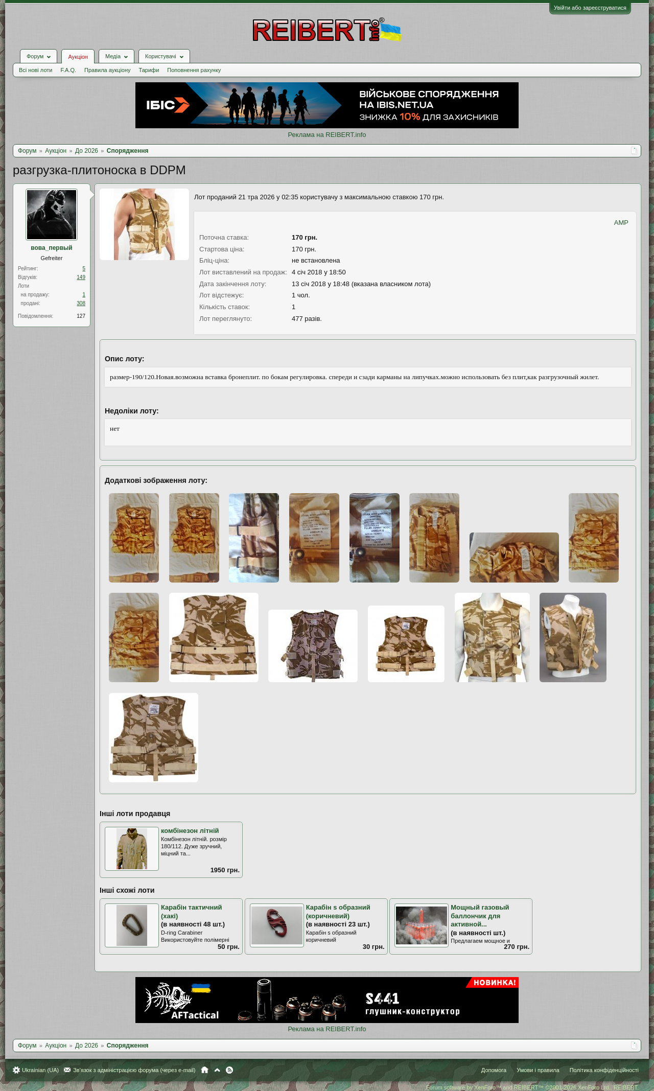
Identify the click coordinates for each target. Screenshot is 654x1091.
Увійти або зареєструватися (590, 8)
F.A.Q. (68, 70)
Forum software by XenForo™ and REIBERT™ (532, 1087)
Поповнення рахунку (194, 70)
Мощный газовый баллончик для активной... (480, 915)
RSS (229, 1070)
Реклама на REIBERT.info (327, 134)
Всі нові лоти (35, 70)
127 (81, 316)
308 (81, 303)
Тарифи (149, 70)
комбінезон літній (190, 830)
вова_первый (51, 247)
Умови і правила (538, 1070)
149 (81, 277)
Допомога (493, 1070)
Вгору (217, 1070)
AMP (621, 222)
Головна (204, 1070)
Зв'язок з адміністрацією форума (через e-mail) (134, 1070)
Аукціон (77, 57)
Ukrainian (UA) (40, 1070)
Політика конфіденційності (604, 1070)
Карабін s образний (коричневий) (338, 911)
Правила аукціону (107, 70)
